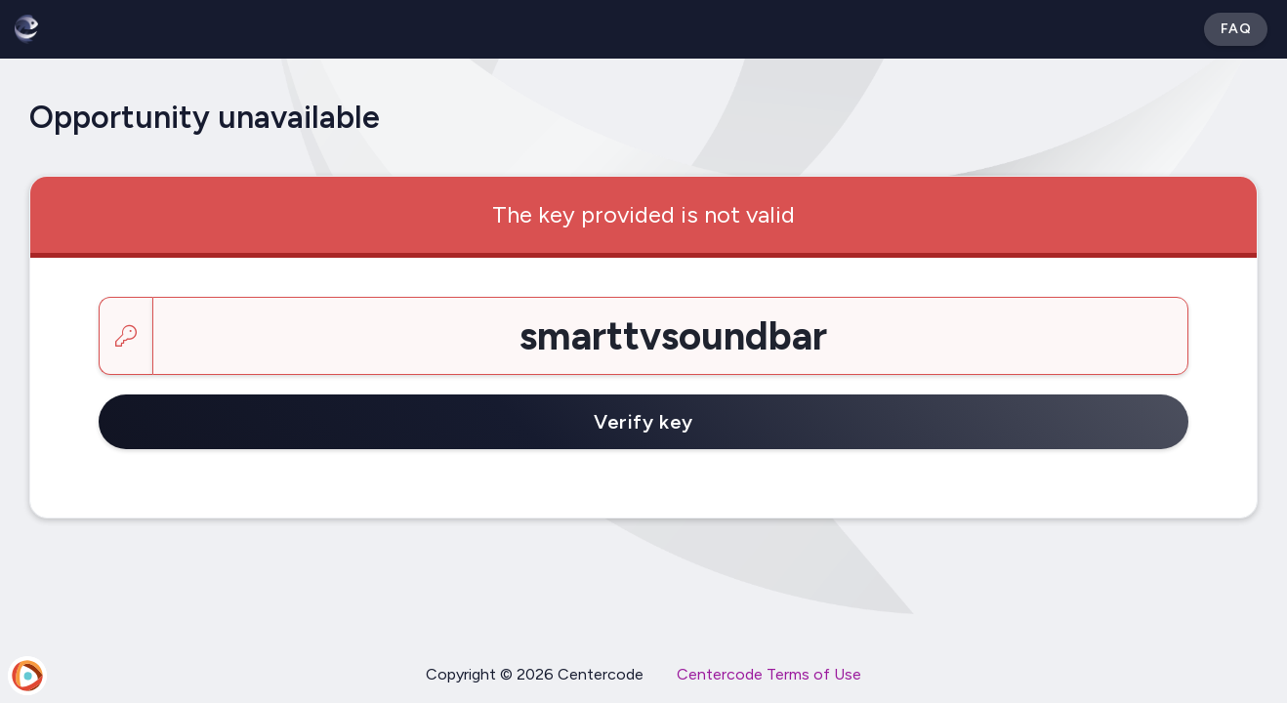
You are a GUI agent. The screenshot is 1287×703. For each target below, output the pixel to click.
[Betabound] (26, 29)
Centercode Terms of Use (769, 674)
